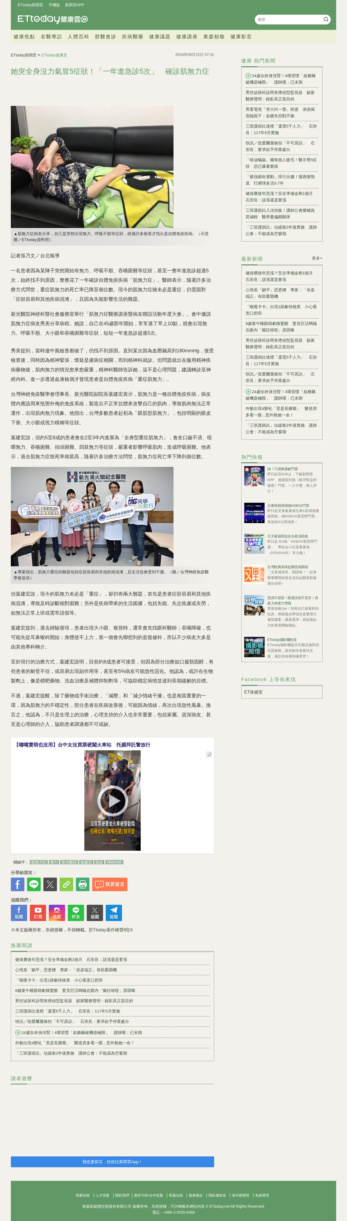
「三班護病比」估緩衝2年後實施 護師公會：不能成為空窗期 (71, 1053)
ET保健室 (253, 692)
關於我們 (122, 1195)
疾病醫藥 (133, 36)
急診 (99, 862)
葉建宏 (86, 862)
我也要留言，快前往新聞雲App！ (112, 1161)
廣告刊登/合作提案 (148, 1195)
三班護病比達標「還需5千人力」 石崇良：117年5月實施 (67, 1011)
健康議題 (160, 36)
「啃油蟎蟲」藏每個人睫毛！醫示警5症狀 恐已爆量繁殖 (281, 163)
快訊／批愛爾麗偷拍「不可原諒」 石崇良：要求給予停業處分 (72, 1021)
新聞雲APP (74, 5)
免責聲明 (262, 1195)
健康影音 (241, 36)
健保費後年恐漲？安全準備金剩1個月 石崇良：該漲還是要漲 (71, 959)
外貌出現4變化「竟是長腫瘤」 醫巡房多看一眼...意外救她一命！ (75, 1042)
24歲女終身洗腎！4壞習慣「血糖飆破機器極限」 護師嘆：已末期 (78, 1032)
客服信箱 (176, 1195)
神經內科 (114, 862)
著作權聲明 (240, 1195)
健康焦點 (24, 36)
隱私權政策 (217, 1195)
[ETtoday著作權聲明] (109, 930)
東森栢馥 (214, 36)
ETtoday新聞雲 (30, 5)
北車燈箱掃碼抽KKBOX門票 (288, 506)
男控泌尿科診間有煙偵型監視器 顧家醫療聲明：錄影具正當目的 (74, 1000)
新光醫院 (69, 862)
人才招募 (102, 1195)
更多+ (317, 258)
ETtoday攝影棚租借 (281, 640)
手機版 (54, 5)
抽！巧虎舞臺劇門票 (282, 469)
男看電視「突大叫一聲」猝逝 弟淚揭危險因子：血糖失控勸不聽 (280, 112)
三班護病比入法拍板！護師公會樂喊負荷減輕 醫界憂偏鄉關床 (280, 213)
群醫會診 (106, 36)
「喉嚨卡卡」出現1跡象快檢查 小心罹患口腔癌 (59, 980)
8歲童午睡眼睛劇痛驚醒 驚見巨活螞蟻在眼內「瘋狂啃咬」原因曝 (75, 990)
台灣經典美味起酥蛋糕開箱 (287, 567)
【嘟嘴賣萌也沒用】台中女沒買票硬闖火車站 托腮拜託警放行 (82, 745)
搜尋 (326, 19)
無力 (54, 862)
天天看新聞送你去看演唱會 (287, 536)
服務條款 (196, 1195)
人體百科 (78, 36)
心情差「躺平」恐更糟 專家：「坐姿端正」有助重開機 (66, 969)
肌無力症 (38, 862)
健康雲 (53, 19)
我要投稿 (83, 1195)
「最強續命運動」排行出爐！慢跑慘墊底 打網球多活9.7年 (280, 179)
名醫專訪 (51, 36)
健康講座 (187, 36)
